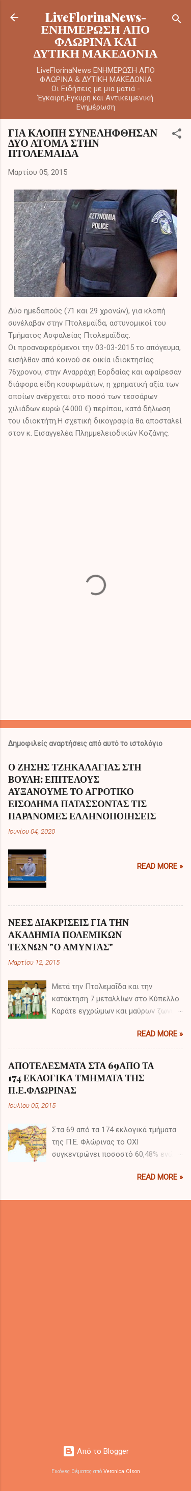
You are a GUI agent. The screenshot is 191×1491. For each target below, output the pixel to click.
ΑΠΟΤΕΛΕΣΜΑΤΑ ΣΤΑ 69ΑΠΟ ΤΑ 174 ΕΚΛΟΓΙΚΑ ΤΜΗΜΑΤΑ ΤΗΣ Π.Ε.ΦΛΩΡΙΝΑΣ (81, 1077)
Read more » (160, 866)
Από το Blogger (96, 1451)
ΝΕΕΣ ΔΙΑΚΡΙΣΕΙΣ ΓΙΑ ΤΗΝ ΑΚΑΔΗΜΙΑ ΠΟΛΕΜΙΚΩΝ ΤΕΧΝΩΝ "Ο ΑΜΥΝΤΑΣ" (68, 934)
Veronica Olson (121, 1471)
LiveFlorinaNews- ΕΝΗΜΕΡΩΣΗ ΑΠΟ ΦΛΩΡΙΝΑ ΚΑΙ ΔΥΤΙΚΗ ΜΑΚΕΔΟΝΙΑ (96, 35)
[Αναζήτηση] (177, 20)
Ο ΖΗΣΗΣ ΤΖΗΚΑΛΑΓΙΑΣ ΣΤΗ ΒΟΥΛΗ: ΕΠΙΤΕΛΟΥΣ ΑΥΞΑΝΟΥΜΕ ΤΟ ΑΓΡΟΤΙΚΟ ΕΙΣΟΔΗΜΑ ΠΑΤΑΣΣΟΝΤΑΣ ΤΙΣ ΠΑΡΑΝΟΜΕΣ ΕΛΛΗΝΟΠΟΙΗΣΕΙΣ (82, 791)
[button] (177, 135)
